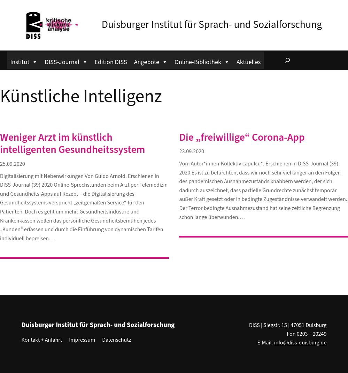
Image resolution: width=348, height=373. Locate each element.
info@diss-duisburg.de (300, 343)
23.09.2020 (191, 151)
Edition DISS (111, 62)
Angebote (151, 61)
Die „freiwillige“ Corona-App (241, 138)
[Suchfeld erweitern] (287, 60)
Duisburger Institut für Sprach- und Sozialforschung (212, 24)
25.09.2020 (12, 164)
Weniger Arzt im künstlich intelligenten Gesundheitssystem (72, 144)
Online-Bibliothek (202, 61)
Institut (24, 61)
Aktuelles (249, 62)
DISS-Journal (66, 61)
